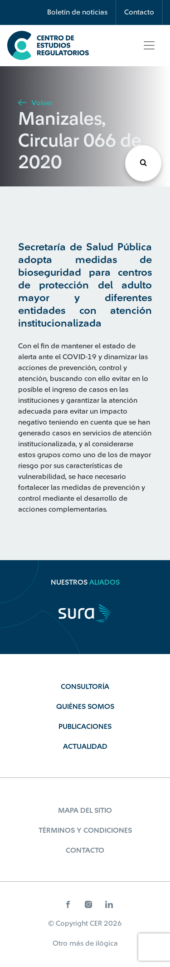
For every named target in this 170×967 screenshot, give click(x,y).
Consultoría (85, 686)
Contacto (139, 12)
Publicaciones (85, 726)
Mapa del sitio (85, 810)
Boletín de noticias (77, 12)
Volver (35, 103)
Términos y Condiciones (85, 830)
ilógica (107, 943)
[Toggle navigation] (149, 45)
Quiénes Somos (85, 706)
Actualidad (85, 746)
